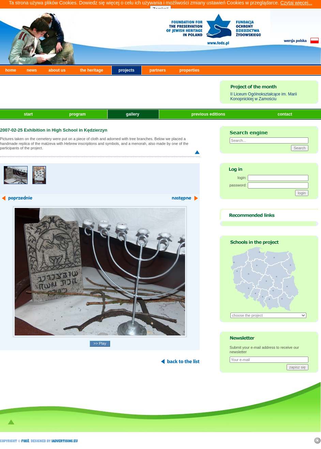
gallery (133, 114)
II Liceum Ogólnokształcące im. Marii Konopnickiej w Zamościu (263, 96)
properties (190, 70)
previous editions (209, 114)
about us (56, 70)
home (10, 70)
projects (127, 70)
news (32, 70)
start (28, 114)
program (78, 114)
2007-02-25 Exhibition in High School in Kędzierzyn (53, 130)
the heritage (91, 70)
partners (158, 70)
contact (285, 114)
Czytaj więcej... (296, 2)
